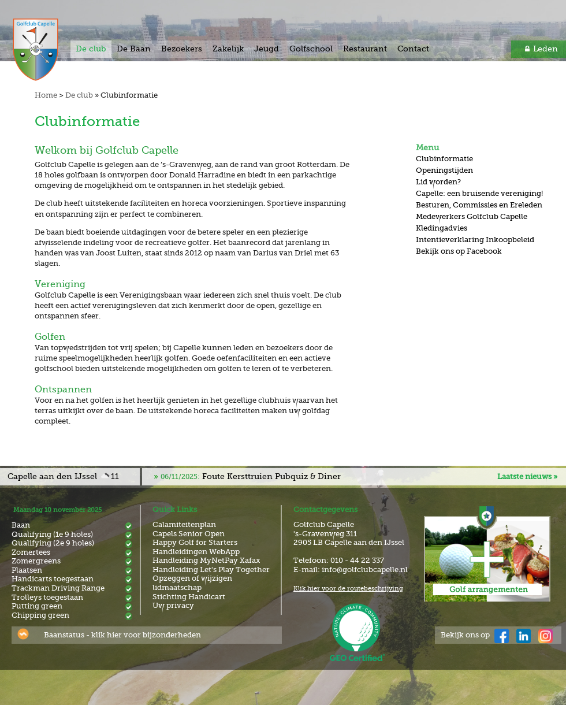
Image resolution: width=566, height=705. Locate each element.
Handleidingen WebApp (196, 551)
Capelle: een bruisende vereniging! (479, 193)
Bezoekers (181, 48)
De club (91, 48)
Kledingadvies (441, 228)
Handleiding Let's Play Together (211, 569)
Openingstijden (444, 170)
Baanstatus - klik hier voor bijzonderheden (122, 634)
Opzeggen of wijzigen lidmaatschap (192, 583)
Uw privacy (173, 605)
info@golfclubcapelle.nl (365, 569)
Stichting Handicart (188, 596)
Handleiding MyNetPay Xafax (206, 560)
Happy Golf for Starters (194, 542)
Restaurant (365, 48)
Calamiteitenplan (184, 524)
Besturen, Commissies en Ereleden (479, 205)
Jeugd (266, 48)
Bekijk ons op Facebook (459, 251)
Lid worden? (438, 181)
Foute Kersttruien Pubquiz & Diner (251, 476)
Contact (413, 48)
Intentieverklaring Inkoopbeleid (475, 239)
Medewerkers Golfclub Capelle (471, 216)
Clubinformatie (444, 158)
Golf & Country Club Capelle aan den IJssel (48, 49)
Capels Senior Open (188, 533)
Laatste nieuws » (527, 476)
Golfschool (311, 48)
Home (46, 95)
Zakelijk (228, 48)
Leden (545, 48)
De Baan (134, 48)
